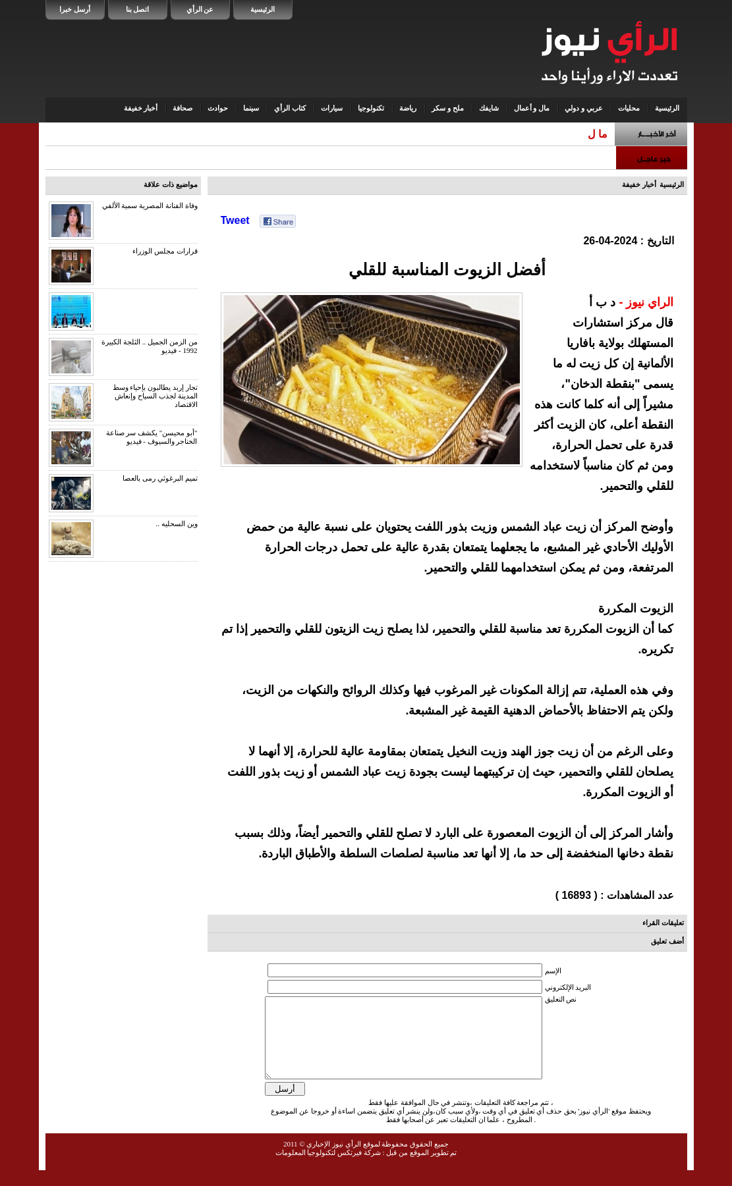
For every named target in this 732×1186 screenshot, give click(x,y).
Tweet (235, 220)
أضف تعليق (667, 941)
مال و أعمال (532, 108)
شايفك (489, 108)
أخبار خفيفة (141, 108)
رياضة (407, 108)
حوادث (218, 108)
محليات (629, 108)
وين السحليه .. (177, 523)
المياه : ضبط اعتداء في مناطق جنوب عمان (513, 134)
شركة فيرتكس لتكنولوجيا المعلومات (328, 1168)
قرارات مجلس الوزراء (165, 251)
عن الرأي (200, 9)
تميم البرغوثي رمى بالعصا (160, 478)
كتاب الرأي (290, 108)
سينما (251, 108)
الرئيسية (262, 9)
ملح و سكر (448, 108)
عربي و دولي (584, 108)
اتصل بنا (138, 9)
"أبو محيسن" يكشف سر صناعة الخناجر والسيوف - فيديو (152, 437)
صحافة (182, 108)
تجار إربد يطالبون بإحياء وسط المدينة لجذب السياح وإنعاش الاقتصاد (155, 395)
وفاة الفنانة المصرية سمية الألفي (150, 205)
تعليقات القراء (663, 923)
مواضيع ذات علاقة (171, 184)
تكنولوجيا (371, 108)
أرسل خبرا (74, 9)
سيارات (332, 108)
